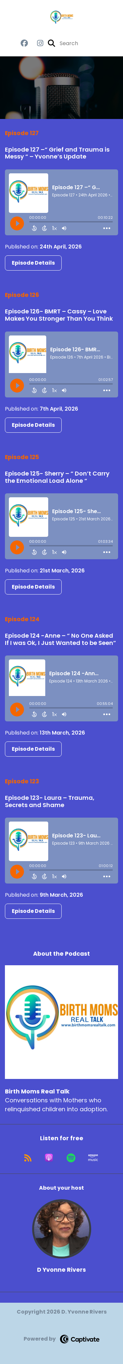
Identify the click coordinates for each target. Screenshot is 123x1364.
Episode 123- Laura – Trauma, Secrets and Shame (49, 801)
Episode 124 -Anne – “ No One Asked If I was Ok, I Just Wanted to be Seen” (60, 639)
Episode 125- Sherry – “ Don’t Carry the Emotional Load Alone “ (57, 477)
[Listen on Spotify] (71, 1158)
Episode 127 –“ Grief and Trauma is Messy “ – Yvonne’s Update (57, 153)
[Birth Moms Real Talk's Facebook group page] (24, 43)
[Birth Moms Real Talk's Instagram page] (36, 43)
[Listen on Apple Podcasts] (49, 1158)
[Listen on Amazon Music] (93, 1158)
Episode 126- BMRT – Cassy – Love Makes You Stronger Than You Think (59, 315)
